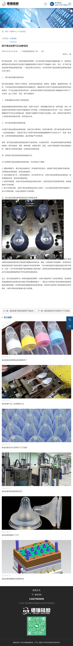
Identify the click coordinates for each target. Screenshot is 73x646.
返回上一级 (67, 54)
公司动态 (5, 38)
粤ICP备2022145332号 (52, 642)
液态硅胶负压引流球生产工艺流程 (54, 311)
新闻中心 (13, 31)
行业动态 (13, 38)
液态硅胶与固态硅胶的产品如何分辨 (20, 311)
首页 (6, 31)
